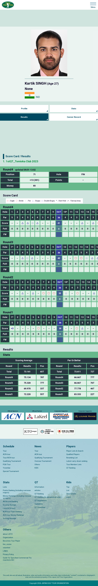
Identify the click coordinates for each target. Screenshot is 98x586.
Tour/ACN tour (9, 458)
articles (37, 490)
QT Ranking (70, 468)
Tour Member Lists (73, 464)
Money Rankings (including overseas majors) (17, 497)
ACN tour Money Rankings (13, 515)
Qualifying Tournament (12, 461)
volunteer (6, 548)
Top (67, 487)
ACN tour (6, 454)
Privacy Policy (8, 554)
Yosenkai (6, 468)
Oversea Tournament (43, 461)
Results (24, 117)
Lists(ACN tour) (9, 508)
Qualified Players (72, 454)
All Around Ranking (10, 501)
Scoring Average (9, 505)
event (68, 497)
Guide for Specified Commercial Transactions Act (17, 559)
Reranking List (72, 458)
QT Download (40, 507)
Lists (5, 487)
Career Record (74, 117)
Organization (8, 537)
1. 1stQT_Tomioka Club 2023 (20, 161)
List (67, 490)
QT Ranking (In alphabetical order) (48, 497)
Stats (73, 108)
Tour (5, 451)
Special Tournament (11, 471)
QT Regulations (41, 500)
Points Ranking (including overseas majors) (17, 491)
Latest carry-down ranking (76, 461)
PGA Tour (7, 464)
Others (37, 464)
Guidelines (39, 504)
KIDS (36, 468)
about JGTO (8, 534)
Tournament (71, 494)
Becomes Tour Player (11, 541)
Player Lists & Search (74, 451)
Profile (24, 108)
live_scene (7, 544)
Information (39, 487)
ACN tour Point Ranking (12, 512)
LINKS (5, 551)
